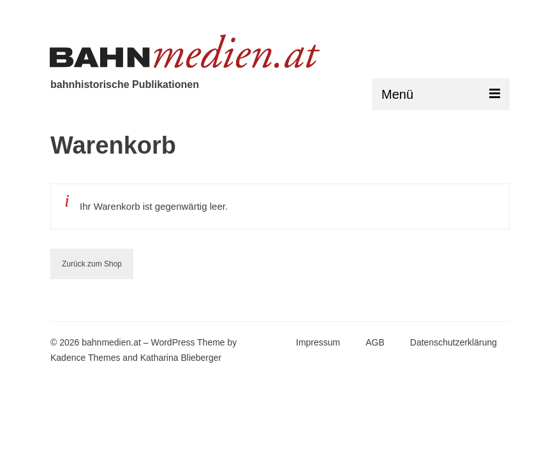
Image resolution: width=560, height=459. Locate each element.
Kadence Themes (85, 358)
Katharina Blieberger (181, 358)
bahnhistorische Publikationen (124, 84)
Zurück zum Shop (92, 263)
